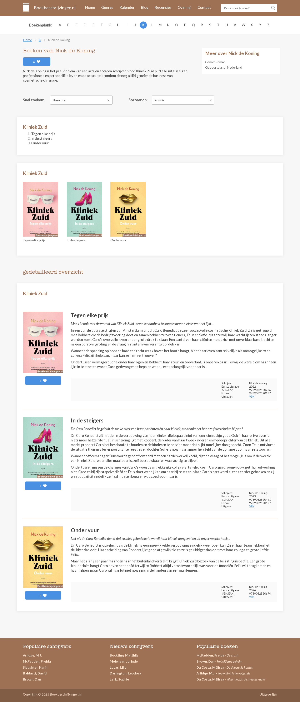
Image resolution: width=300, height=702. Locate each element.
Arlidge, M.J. (32, 655)
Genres (107, 7)
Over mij (184, 7)
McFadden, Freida (37, 661)
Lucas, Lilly (118, 667)
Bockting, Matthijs (124, 655)
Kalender (127, 7)
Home (90, 7)
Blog (144, 7)
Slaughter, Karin (35, 667)
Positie (159, 100)
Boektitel (59, 100)
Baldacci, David (35, 673)
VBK (251, 396)
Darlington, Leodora (125, 673)
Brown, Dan (205, 661)
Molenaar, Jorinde (124, 661)
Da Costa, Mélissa (210, 667)
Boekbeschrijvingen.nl (54, 7)
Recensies (163, 7)
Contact (204, 7)
